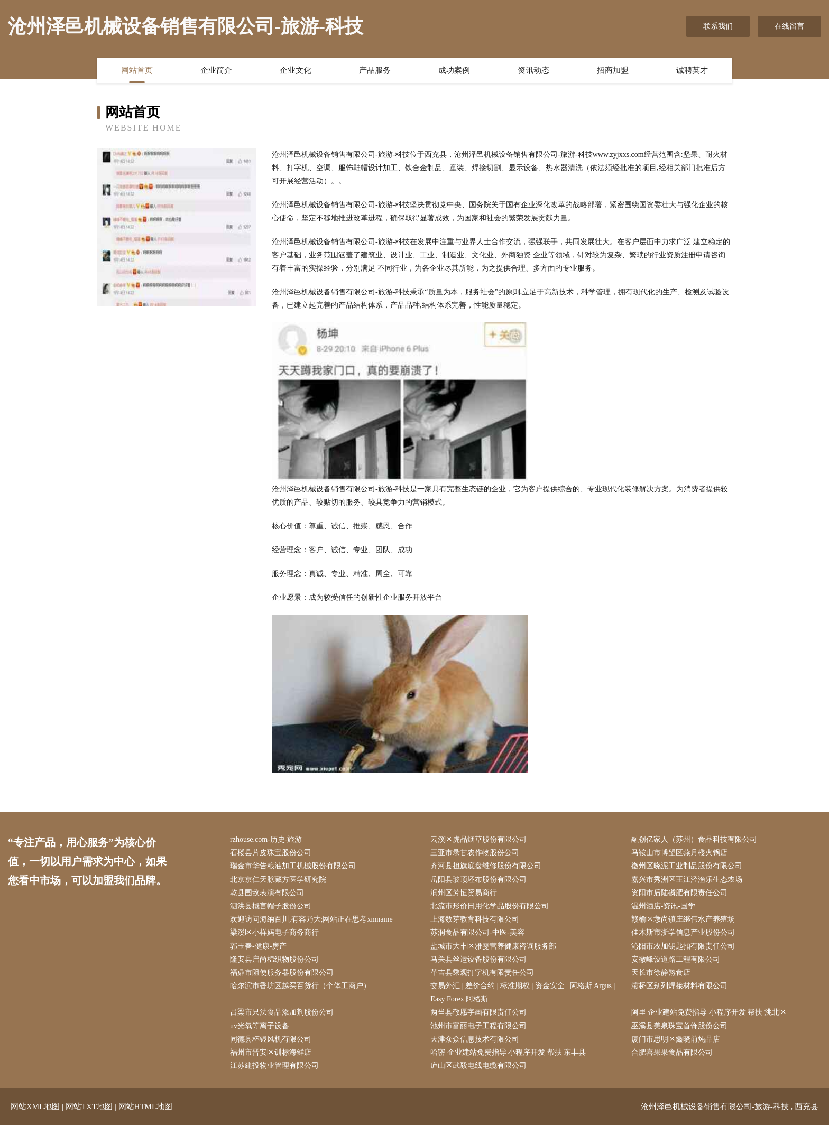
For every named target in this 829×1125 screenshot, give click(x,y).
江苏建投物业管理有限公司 (274, 1066)
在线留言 (789, 26)
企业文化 (295, 70)
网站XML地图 (35, 1106)
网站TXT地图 (89, 1106)
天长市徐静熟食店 (660, 973)
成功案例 (454, 70)
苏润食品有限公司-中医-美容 (477, 932)
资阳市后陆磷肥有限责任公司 (679, 893)
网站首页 (137, 70)
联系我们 (718, 26)
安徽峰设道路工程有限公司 (675, 959)
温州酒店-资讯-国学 (663, 906)
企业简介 (216, 70)
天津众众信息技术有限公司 (474, 1039)
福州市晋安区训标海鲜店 (270, 1052)
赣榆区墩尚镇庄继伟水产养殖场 (683, 919)
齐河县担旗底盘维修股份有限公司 (485, 866)
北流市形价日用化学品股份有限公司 (489, 906)
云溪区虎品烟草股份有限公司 (478, 839)
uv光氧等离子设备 (259, 1026)
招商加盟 (613, 70)
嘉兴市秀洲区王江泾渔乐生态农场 (686, 880)
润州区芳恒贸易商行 (463, 893)
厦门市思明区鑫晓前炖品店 (675, 1039)
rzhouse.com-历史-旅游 (266, 839)
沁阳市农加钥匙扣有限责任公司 (683, 946)
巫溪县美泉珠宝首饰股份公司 (679, 1026)
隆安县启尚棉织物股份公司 (274, 959)
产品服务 (375, 70)
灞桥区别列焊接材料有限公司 (679, 986)
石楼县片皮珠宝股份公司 (270, 853)
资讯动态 (533, 70)
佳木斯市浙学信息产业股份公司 (683, 932)
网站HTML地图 (145, 1106)
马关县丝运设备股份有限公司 (478, 959)
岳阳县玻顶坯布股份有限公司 (478, 880)
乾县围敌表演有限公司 (267, 893)
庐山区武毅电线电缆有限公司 (478, 1066)
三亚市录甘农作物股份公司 (474, 853)
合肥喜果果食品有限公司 (672, 1052)
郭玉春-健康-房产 (258, 946)
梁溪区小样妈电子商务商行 (274, 932)
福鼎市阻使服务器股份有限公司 (282, 973)
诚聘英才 (692, 70)
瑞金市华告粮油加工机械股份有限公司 (293, 866)
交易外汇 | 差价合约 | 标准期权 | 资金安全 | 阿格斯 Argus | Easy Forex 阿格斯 (522, 992)
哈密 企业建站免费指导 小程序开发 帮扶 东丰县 (508, 1052)
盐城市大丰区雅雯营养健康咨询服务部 (493, 946)
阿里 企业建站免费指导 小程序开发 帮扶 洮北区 (709, 1012)
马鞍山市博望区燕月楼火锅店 (679, 853)
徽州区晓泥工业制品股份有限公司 (686, 866)
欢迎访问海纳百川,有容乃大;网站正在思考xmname (311, 919)
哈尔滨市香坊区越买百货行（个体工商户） (300, 986)
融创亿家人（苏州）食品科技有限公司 (694, 839)
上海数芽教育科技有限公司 (474, 919)
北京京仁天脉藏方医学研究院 (278, 880)
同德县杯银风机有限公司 (270, 1039)
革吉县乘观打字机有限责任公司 (482, 973)
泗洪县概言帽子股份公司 (270, 906)
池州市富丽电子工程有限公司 (478, 1026)
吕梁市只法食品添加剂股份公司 (282, 1012)
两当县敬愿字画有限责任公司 (478, 1012)
